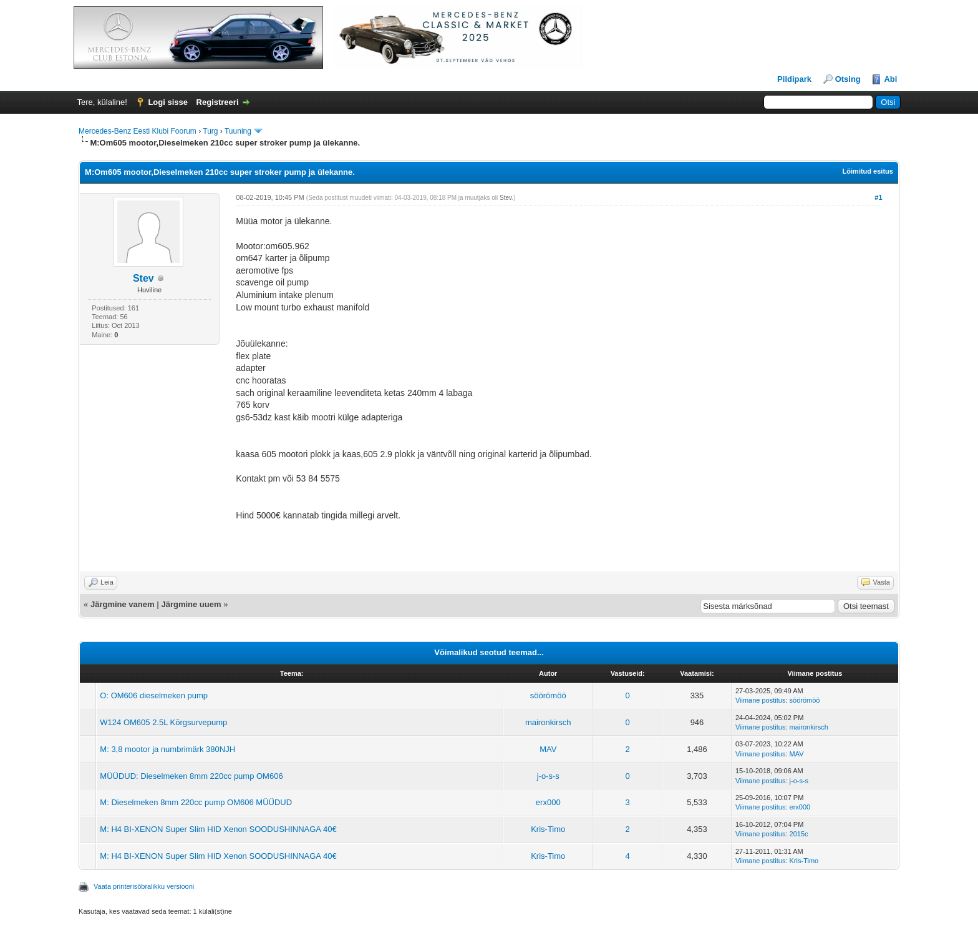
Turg (210, 131)
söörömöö (548, 695)
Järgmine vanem (122, 604)
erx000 (548, 802)
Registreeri (217, 102)
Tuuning (238, 131)
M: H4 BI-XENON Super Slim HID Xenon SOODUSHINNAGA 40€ (218, 829)
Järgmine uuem (191, 604)
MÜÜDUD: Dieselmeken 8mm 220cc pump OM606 (191, 776)
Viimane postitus (760, 700)
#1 (878, 197)
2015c (799, 834)
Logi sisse (168, 102)
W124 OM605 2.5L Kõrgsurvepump (163, 722)
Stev (143, 278)
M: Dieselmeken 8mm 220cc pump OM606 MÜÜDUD (196, 802)
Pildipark (794, 79)
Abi (890, 79)
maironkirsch (548, 722)
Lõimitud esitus (868, 171)
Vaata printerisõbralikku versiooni (144, 886)
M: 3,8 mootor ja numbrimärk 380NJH (167, 749)
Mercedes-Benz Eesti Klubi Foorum (137, 131)
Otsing (848, 79)
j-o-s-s (548, 776)
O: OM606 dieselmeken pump (154, 695)
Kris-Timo (548, 829)
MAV (548, 749)
